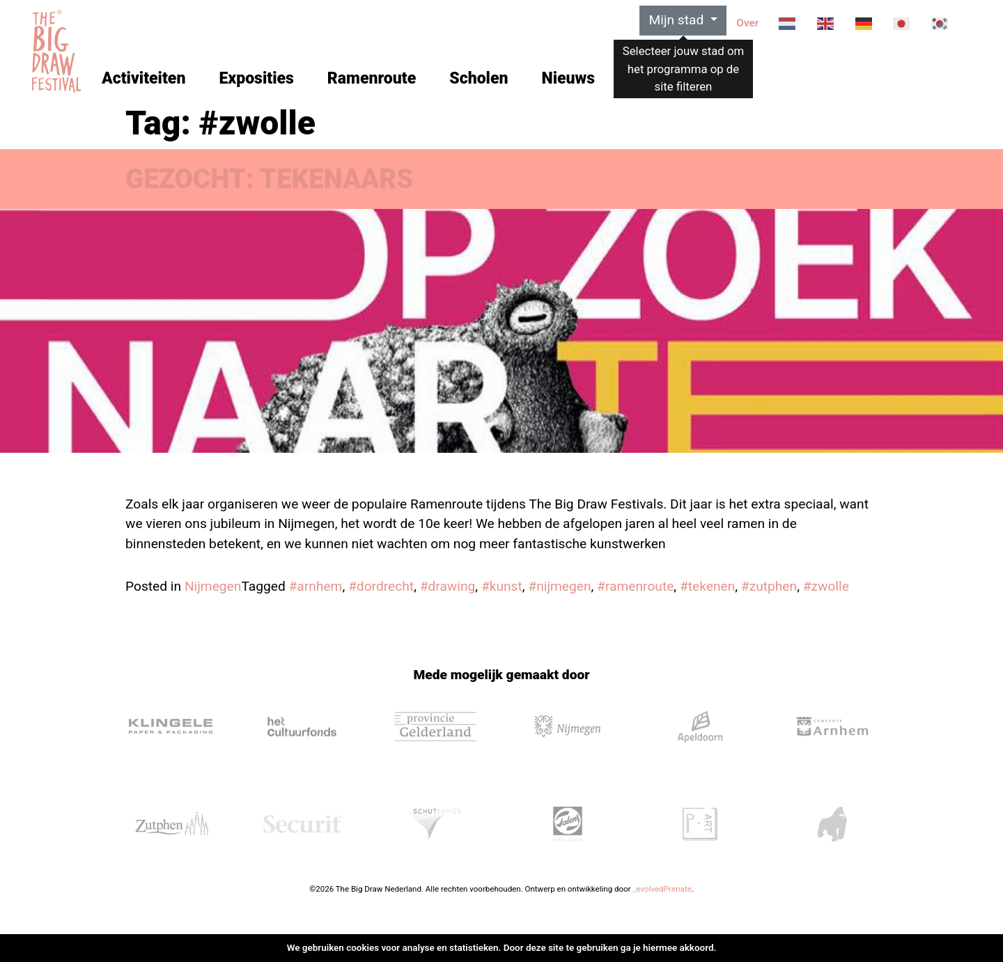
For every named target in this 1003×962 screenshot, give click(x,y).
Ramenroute (371, 78)
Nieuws (568, 78)
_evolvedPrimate (661, 889)
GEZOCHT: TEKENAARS (269, 178)
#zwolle (826, 586)
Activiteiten (143, 78)
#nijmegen (559, 586)
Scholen (478, 78)
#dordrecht (381, 586)
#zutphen (769, 586)
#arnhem (316, 586)
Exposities (256, 78)
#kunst (501, 586)
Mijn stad (677, 20)
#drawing (448, 586)
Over (747, 23)
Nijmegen (213, 586)
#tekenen (707, 586)
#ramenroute (635, 586)
